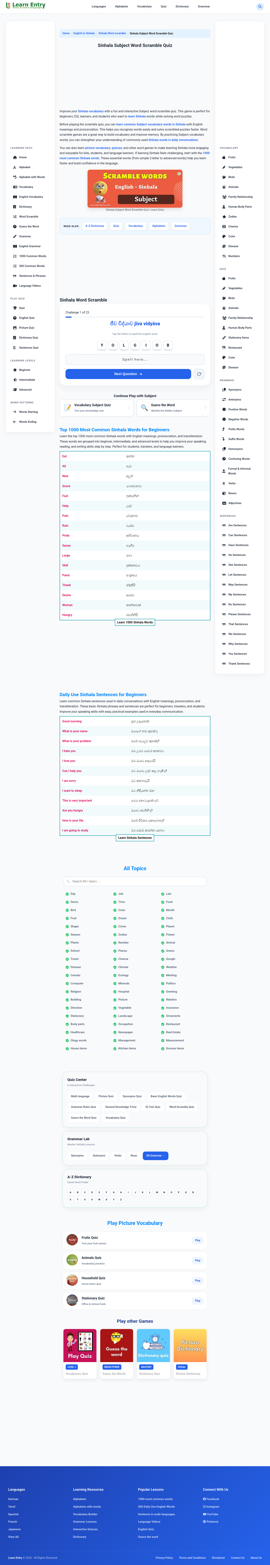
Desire (66, 595)
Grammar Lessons (85, 1521)
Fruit (74, 918)
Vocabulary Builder (85, 1514)
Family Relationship (237, 197)
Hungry (67, 615)
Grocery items (175, 1048)
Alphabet (21, 167)
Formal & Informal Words (236, 471)
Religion (76, 991)
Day (73, 893)
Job (120, 893)
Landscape (125, 1016)
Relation (171, 999)
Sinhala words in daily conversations (173, 140)
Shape (75, 926)
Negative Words (235, 419)
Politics (171, 983)
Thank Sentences (236, 663)
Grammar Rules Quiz (83, 1107)
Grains (170, 950)
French (12, 1521)
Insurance (172, 1007)
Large (66, 555)
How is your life (72, 820)
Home (20, 157)
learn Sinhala (137, 116)
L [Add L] (124, 345)
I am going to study (75, 830)
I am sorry (69, 781)
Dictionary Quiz (25, 337)
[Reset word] (198, 374)
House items (79, 1048)
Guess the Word (26, 226)
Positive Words (234, 409)
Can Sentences (234, 535)
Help (65, 506)
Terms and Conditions (192, 1557)
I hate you (69, 751)
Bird (73, 910)
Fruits (229, 157)
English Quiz (24, 318)
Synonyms (77, 1155)
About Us (256, 1557)
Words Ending (24, 422)
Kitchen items (127, 1048)
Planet (170, 926)
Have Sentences (235, 545)
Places (122, 950)
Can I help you (71, 771)
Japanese (14, 1529)
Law (168, 893)
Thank (66, 585)
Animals (230, 187)
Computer (77, 983)
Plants (75, 942)
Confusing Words (236, 459)
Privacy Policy (164, 1557)
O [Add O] (113, 345)
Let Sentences (234, 574)
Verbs (118, 1155)
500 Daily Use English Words (156, 1506)
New (65, 476)
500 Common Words (29, 266)
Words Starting (25, 412)
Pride (65, 535)
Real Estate (173, 1032)
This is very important (77, 800)
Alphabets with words (87, 1506)
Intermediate (24, 380)
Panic (66, 575)
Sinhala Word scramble (112, 33)
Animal (170, 942)
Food (169, 902)
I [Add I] (146, 345)
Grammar (204, 6)
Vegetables (232, 167)
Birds (228, 177)
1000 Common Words (29, 256)
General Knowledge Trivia (121, 1107)
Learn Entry (15, 1557)
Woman (67, 605)
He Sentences (234, 555)
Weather (171, 967)
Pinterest (210, 1521)
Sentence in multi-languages (156, 1514)
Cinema (123, 959)
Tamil (11, 1506)
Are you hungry (72, 810)
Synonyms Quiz (132, 1096)
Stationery (77, 1016)
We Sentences (234, 634)
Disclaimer (218, 1557)
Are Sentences (234, 525)
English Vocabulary (28, 197)
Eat (64, 456)
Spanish (13, 1514)
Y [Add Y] (102, 345)
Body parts (77, 1024)
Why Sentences (235, 644)
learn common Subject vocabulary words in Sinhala (151, 124)
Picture (122, 999)
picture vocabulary (97, 148)
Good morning (72, 721)
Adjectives (232, 503)
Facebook (211, 1499)
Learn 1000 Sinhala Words (135, 622)
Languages (99, 6)
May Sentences (235, 584)
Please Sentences (236, 614)
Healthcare (78, 1032)
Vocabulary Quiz (116, 1117)
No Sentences (234, 604)
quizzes (117, 148)
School (75, 950)
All (64, 466)
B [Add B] (168, 345)
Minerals (123, 983)
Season (75, 934)
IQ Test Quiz (152, 1107)
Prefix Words (233, 429)
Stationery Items (235, 337)
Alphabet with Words (29, 177)
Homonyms (232, 449)
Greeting (171, 991)
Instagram (211, 1506)
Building (76, 999)
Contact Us (238, 1557)
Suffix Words (233, 439)
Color (121, 910)
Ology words (79, 1040)
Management (126, 1040)
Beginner (21, 370)
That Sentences (235, 624)
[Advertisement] (30, 86)
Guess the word (148, 1537)
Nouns (229, 493)
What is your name (75, 731)
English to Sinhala (84, 33)
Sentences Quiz (26, 347)
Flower (170, 934)
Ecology (123, 975)
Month (170, 910)
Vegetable (124, 1007)
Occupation (125, 1024)
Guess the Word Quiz (83, 1117)
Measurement (175, 1040)
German (13, 1499)
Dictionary (182, 6)
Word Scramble (25, 216)
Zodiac (122, 934)
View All (13, 1537)
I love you (68, 761)
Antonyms (99, 1155)
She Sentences (234, 565)
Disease (76, 967)
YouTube (210, 1514)
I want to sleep (72, 790)
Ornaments (173, 1016)
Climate (123, 967)
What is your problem (76, 741)
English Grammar (27, 246)
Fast (65, 496)
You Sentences (234, 653)
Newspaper (125, 1032)
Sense (66, 545)
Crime (122, 926)
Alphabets (121, 6)
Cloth (169, 918)
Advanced (22, 389)
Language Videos (27, 285)
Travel (74, 959)
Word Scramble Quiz (181, 1107)
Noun (134, 1155)
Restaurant (173, 1024)
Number (123, 942)
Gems (74, 902)
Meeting (171, 975)
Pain (65, 516)
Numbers (231, 256)
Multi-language (80, 1096)
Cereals (75, 975)
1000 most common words (155, 1499)
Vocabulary (144, 6)
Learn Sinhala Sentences (135, 838)
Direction (76, 1007)
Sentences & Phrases (29, 276)
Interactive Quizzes (85, 1529)
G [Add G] (135, 345)
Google (170, 959)
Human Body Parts (237, 206)
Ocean (122, 918)
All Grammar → (155, 1155)
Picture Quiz (23, 327)
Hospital (123, 991)
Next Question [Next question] (128, 374)
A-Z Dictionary (94, 226)
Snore (66, 486)
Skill (65, 565)
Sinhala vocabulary (91, 111)
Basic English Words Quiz (166, 1096)
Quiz (164, 6)
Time (121, 902)
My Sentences (234, 594)
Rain (65, 525)
